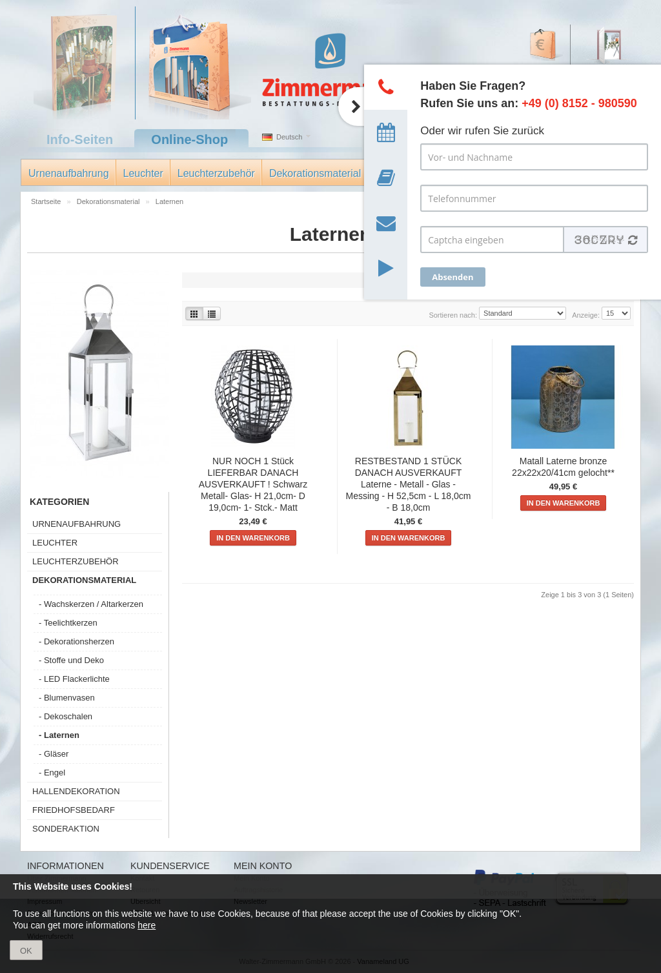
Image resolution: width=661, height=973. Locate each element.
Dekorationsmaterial (315, 173)
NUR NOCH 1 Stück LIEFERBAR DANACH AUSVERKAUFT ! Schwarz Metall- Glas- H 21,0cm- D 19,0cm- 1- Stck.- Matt (253, 484)
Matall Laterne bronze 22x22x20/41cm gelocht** (563, 467)
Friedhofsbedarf (73, 810)
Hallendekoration (76, 791)
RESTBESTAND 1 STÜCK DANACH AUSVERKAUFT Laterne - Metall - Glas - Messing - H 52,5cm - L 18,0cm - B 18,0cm (408, 484)
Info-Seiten (79, 139)
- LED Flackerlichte (74, 679)
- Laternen (59, 735)
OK (26, 951)
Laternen (169, 201)
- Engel (52, 772)
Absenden (452, 277)
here (146, 925)
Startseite (47, 201)
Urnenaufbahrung (68, 173)
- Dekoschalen (65, 716)
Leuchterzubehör (216, 173)
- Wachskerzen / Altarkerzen (91, 604)
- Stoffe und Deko (71, 660)
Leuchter (143, 173)
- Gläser (53, 754)
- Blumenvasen (67, 697)
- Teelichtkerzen (68, 623)
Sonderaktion (65, 829)
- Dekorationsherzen (76, 641)
